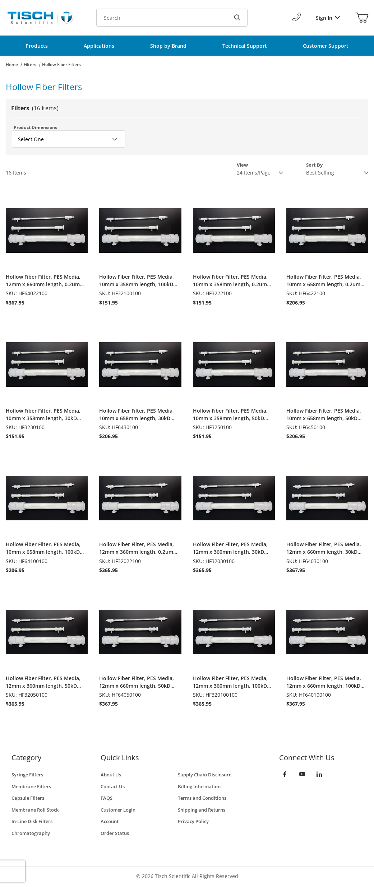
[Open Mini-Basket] (361, 17)
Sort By (314, 165)
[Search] (237, 17)
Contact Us (113, 786)
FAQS (106, 798)
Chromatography (30, 833)
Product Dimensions (35, 127)
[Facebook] (285, 774)
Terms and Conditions (202, 798)
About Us (111, 774)
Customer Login (118, 810)
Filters (30, 64)
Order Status (115, 833)
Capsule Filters (27, 798)
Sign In (328, 17)
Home (12, 64)
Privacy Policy (193, 821)
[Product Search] (162, 17)
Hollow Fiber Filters (61, 64)
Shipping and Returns (201, 810)
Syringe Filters (27, 774)
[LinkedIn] (319, 774)
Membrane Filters (31, 786)
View (242, 165)
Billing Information (199, 786)
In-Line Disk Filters (31, 821)
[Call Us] (296, 17)
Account (110, 821)
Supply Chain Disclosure (204, 774)
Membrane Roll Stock (35, 810)
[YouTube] (302, 774)
